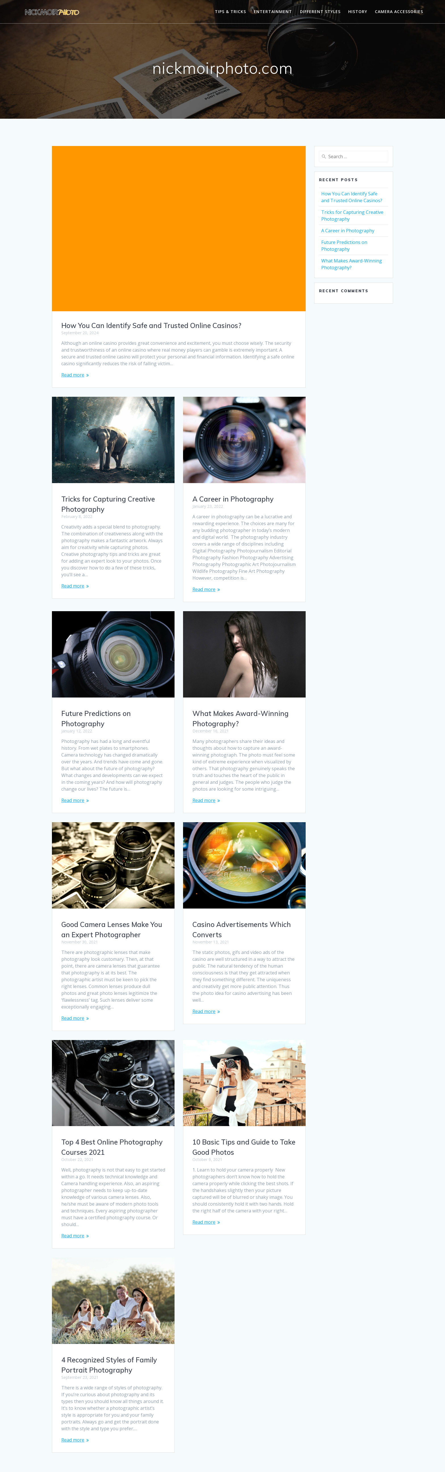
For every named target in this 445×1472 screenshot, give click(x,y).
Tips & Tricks (230, 11)
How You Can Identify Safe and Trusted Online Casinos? (151, 325)
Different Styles (320, 11)
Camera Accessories (399, 11)
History (357, 11)
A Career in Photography (233, 499)
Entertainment (273, 11)
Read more (72, 375)
